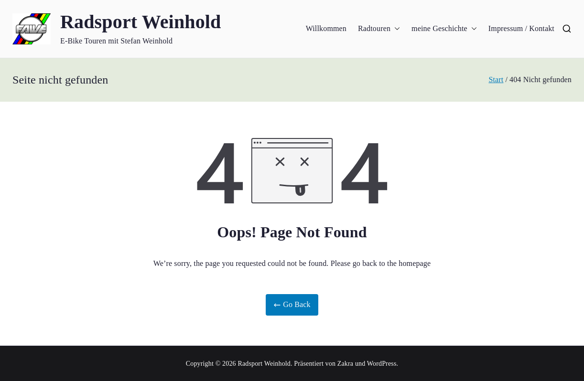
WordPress (382, 363)
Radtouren (379, 29)
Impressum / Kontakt (521, 28)
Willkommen (326, 28)
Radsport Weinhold (140, 21)
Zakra (345, 363)
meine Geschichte (444, 29)
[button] (395, 29)
